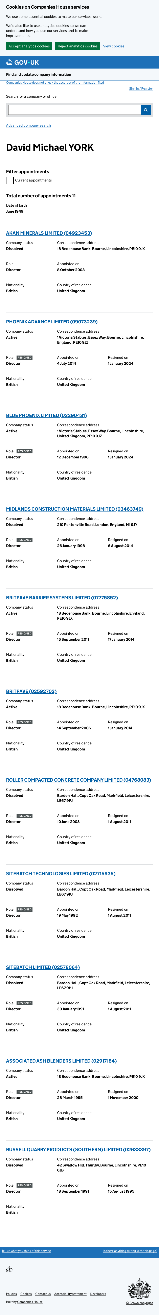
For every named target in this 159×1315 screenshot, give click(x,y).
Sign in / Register (141, 88)
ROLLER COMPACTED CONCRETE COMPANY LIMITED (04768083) (78, 780)
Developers (98, 1294)
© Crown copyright (139, 1303)
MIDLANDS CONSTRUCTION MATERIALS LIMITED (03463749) (74, 509)
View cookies (113, 46)
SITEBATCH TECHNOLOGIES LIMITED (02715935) (61, 873)
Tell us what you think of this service (26, 1251)
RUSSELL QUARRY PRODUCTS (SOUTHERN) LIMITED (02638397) (78, 1149)
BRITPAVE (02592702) (31, 691)
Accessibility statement (70, 1294)
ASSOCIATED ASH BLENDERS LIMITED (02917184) (61, 1061)
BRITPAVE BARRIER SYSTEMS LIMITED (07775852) (62, 598)
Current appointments (29, 181)
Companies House (30, 1302)
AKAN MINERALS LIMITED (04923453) (49, 233)
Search (146, 110)
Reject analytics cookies (78, 46)
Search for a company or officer (32, 96)
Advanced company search (28, 125)
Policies (11, 1294)
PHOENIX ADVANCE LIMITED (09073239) (52, 322)
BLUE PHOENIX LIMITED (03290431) (46, 415)
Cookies (26, 1294)
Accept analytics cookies (29, 46)
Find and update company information (38, 74)
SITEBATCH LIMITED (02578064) (43, 967)
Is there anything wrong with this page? (130, 1251)
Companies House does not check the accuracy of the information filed (55, 82)
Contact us (43, 1294)
